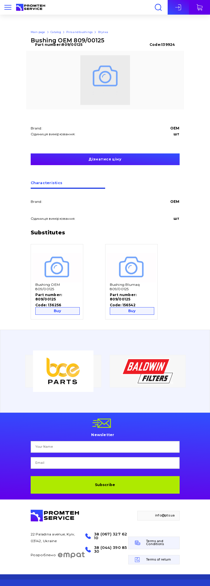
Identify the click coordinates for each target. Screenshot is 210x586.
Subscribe (105, 485)
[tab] (68, 185)
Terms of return (158, 559)
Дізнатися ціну (104, 159)
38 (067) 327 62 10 (110, 536)
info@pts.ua (165, 515)
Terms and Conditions (155, 542)
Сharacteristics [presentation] (47, 183)
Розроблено (58, 555)
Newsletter (102, 435)
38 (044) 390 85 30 (110, 549)
